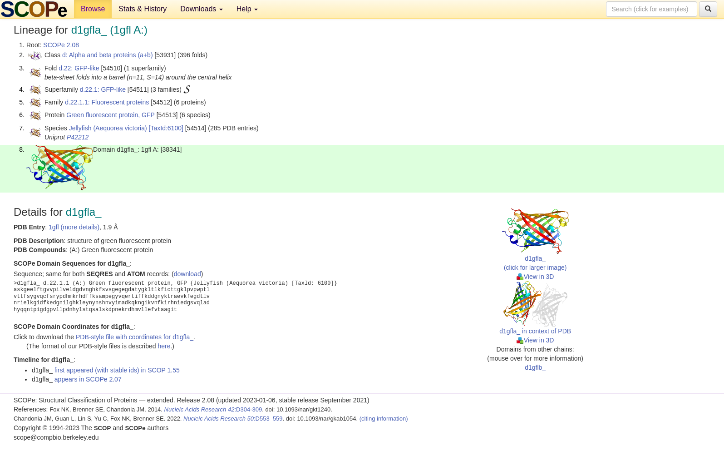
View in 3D (535, 276)
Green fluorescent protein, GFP (110, 115)
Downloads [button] (201, 9)
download (187, 274)
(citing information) (384, 418)
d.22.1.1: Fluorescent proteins (107, 102)
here (164, 346)
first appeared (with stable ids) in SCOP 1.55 (117, 370)
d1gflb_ (535, 367)
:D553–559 (233, 418)
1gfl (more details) (74, 227)
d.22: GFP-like (79, 68)
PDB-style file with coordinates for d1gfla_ (134, 337)
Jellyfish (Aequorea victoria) (108, 128)
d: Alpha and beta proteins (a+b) (107, 55)
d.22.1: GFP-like (103, 89)
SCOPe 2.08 (61, 45)
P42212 (78, 137)
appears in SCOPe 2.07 (88, 379)
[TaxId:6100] (166, 128)
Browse (93, 9)
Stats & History (142, 9)
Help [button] (247, 9)
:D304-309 (213, 409)
